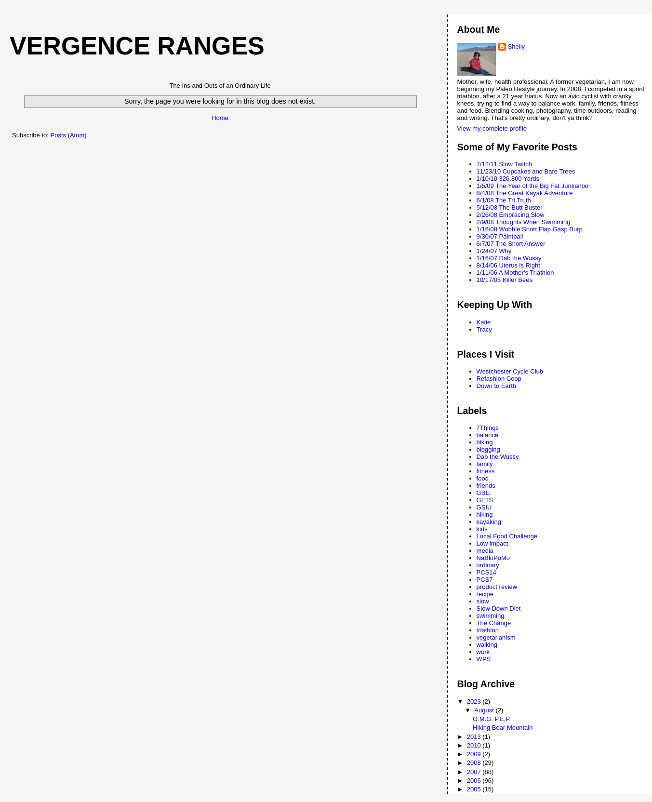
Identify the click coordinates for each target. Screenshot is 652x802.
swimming (491, 615)
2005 (475, 789)
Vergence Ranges (137, 46)
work (483, 651)
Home (220, 117)
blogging (488, 449)
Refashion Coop (499, 378)
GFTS (485, 500)
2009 (475, 754)
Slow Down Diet (499, 608)
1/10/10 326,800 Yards (508, 178)
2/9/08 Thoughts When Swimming (524, 222)
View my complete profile (492, 128)
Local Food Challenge (507, 536)
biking (485, 442)
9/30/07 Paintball (500, 236)
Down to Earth (496, 385)
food (483, 478)
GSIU (484, 507)
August (484, 710)
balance (488, 435)
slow (483, 601)
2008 (475, 762)
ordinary (488, 565)
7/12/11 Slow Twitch (504, 164)
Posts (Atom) (69, 135)
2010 (475, 745)
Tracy (484, 329)
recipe (485, 594)
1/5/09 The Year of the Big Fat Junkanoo (533, 185)
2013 (475, 736)
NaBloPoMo (493, 557)
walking (487, 644)
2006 (475, 780)
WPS (484, 659)
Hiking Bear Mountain (502, 727)
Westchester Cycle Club (510, 371)
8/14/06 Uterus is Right (508, 265)
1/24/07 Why (494, 250)
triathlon (488, 630)
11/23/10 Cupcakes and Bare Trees (526, 171)
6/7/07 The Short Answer (511, 243)
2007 (475, 771)
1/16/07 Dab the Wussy (509, 258)
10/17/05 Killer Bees (504, 279)
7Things (488, 427)
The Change (494, 623)
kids (482, 529)
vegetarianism (496, 637)
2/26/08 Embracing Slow (511, 214)
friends (486, 485)
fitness (486, 471)
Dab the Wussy (498, 456)
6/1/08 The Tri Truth (504, 200)
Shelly (516, 46)
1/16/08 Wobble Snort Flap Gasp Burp (530, 229)
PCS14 (486, 572)
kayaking (489, 521)
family (485, 464)
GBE (483, 492)
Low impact (492, 543)
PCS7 (485, 579)
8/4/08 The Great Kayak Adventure (525, 193)
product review (497, 586)
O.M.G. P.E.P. (492, 718)
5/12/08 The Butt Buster (510, 207)
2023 (475, 701)
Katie (484, 322)
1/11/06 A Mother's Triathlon (515, 272)
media (485, 550)
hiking (485, 514)
